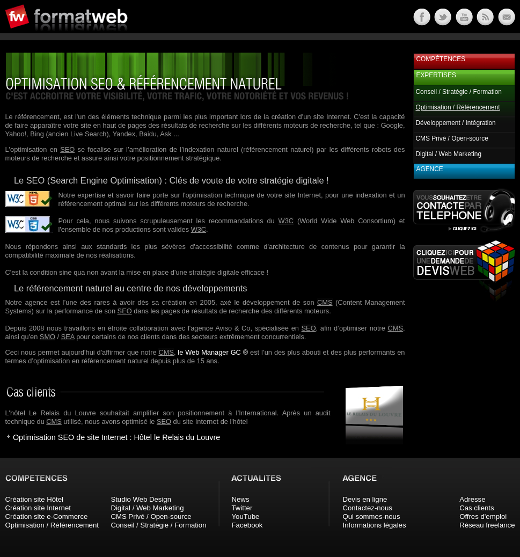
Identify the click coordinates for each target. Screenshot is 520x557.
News (241, 499)
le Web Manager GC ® (213, 352)
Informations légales (374, 525)
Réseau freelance (487, 525)
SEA (68, 337)
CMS (324, 302)
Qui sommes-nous (371, 516)
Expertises (436, 75)
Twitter (242, 508)
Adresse (472, 499)
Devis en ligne (365, 499)
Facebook (247, 525)
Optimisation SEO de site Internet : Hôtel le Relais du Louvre (116, 437)
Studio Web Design (141, 499)
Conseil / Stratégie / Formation (459, 92)
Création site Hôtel (34, 499)
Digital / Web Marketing (449, 154)
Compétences (441, 59)
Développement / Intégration (456, 123)
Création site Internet (38, 508)
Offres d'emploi (483, 516)
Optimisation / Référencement (52, 525)
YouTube (246, 516)
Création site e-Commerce (46, 516)
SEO (67, 149)
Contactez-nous (367, 508)
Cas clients (476, 508)
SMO (47, 337)
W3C (286, 221)
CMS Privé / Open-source (452, 138)
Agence (429, 169)
